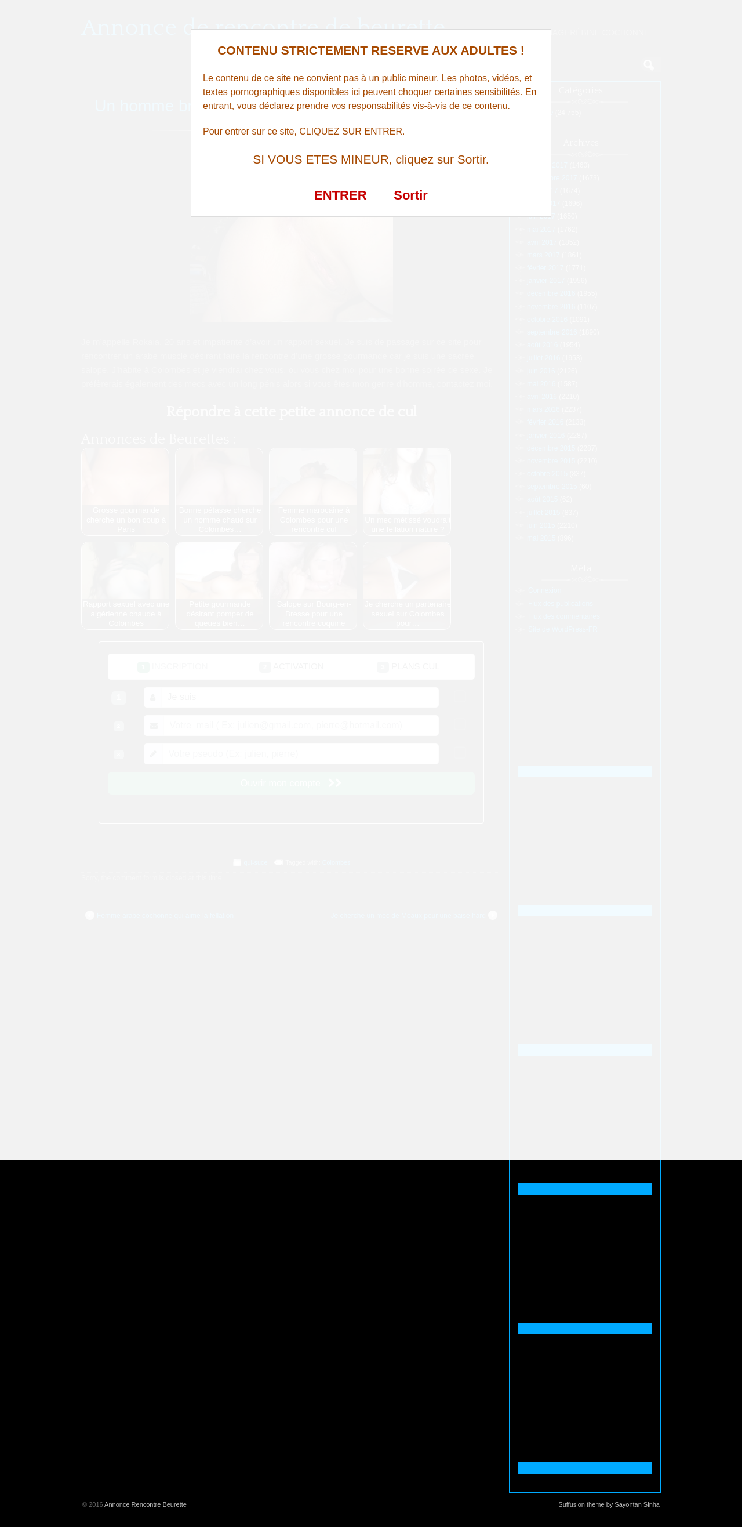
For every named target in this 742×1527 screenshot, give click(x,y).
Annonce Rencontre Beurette (145, 1504)
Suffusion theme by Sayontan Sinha (609, 1504)
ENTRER (340, 195)
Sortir (411, 195)
